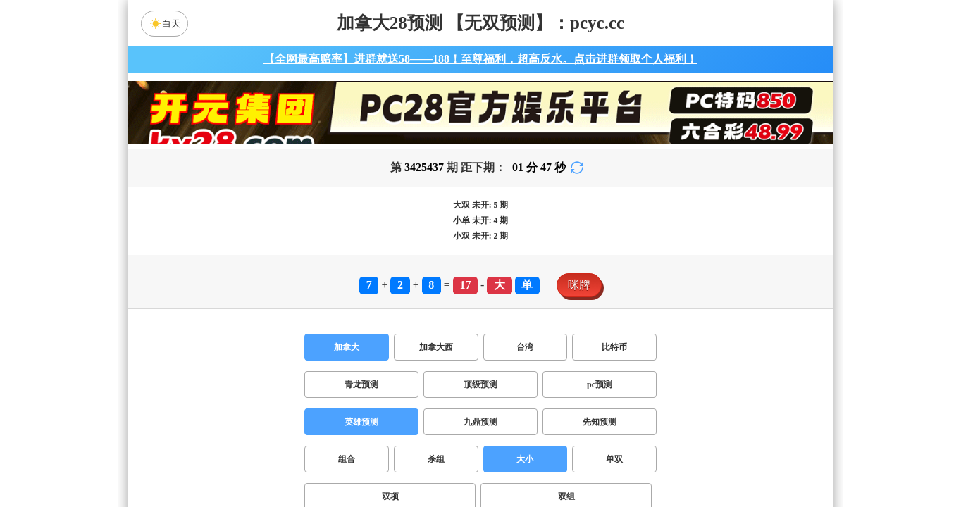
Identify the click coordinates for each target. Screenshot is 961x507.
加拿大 (346, 347)
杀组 (436, 459)
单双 (614, 459)
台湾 (524, 347)
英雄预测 (361, 422)
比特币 (614, 347)
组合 (346, 459)
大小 (524, 459)
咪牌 (579, 285)
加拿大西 (436, 347)
